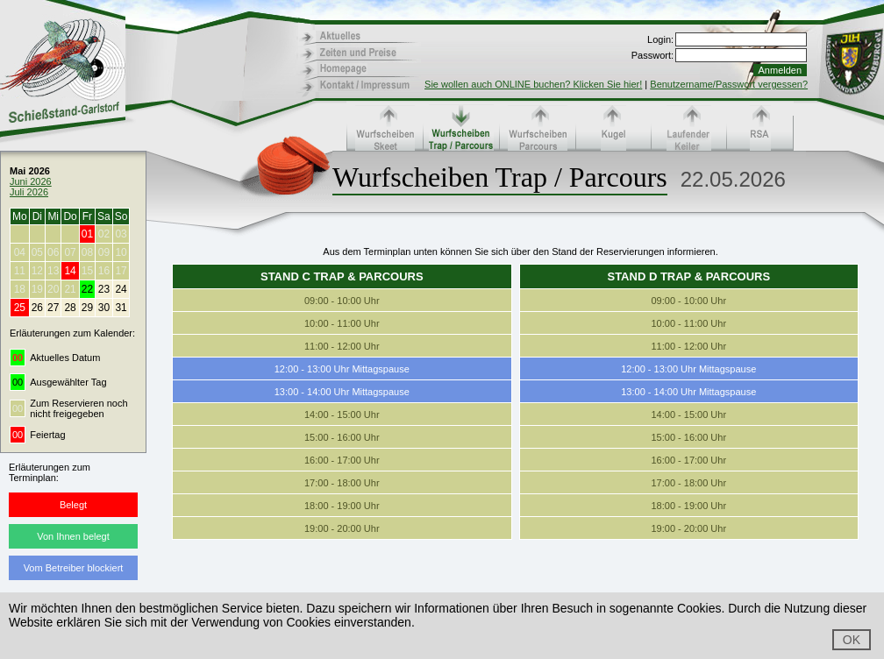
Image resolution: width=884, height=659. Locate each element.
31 (120, 307)
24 (120, 289)
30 (104, 307)
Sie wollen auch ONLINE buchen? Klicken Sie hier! (533, 84)
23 (104, 289)
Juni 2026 (31, 181)
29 (87, 307)
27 (53, 307)
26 (37, 307)
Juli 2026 (29, 192)
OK (851, 640)
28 (69, 307)
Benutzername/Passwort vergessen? (729, 84)
